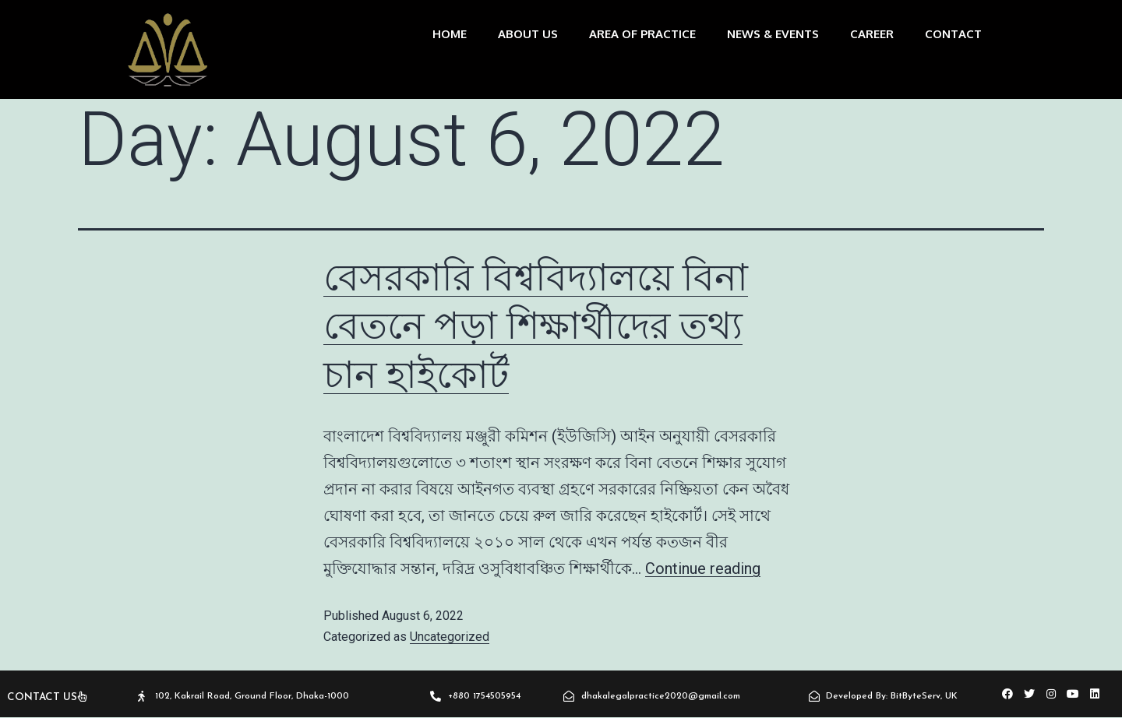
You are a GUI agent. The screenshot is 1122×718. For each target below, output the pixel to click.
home (449, 33)
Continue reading (702, 568)
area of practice (642, 33)
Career (872, 33)
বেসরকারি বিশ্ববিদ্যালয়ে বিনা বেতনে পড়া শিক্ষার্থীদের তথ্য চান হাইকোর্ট (535, 326)
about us (528, 33)
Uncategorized (449, 636)
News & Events (773, 33)
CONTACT (953, 33)
